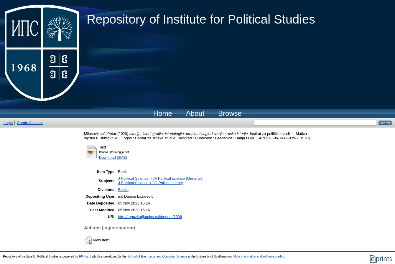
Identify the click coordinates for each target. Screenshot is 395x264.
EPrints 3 (85, 256)
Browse (230, 113)
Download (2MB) (113, 157)
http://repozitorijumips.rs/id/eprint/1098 (150, 216)
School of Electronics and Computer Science (157, 256)
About (195, 113)
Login (8, 123)
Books (123, 189)
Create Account (30, 123)
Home (162, 113)
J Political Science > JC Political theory (150, 183)
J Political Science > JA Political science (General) (160, 178)
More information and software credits (258, 256)
